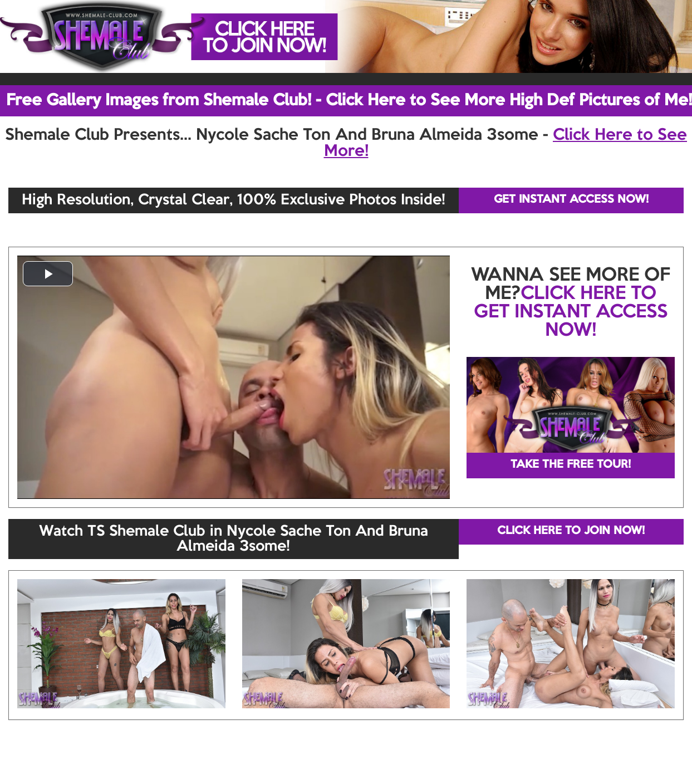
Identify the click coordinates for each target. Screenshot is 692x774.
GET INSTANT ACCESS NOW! (571, 200)
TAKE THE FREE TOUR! (571, 465)
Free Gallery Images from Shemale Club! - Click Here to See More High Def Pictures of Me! (349, 101)
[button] (48, 273)
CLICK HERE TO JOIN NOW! (571, 531)
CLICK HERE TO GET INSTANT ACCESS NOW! (571, 312)
